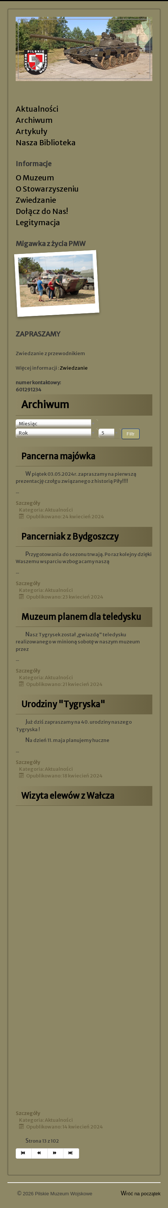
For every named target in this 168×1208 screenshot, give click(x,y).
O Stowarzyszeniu (47, 188)
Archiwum (34, 120)
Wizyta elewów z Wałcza (67, 796)
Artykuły (31, 131)
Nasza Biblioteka (46, 142)
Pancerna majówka (58, 456)
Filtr (131, 434)
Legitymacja (38, 222)
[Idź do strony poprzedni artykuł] (39, 1153)
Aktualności (37, 109)
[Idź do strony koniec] (71, 1153)
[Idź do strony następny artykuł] (55, 1153)
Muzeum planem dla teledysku (81, 617)
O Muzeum (35, 177)
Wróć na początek (141, 1193)
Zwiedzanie (36, 200)
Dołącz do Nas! (42, 211)
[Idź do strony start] (24, 1153)
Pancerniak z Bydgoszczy (69, 536)
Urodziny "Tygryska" (63, 704)
